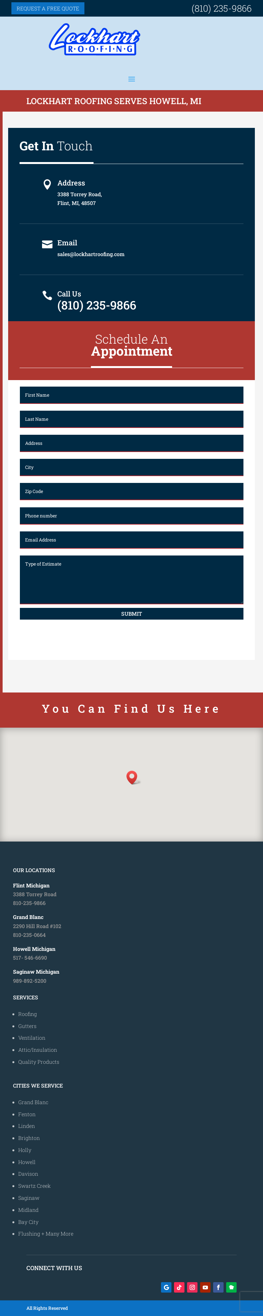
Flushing (29, 1233)
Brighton (29, 1137)
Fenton (27, 1114)
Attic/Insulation (37, 1049)
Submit (131, 613)
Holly (24, 1149)
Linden (26, 1125)
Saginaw (28, 1197)
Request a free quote (48, 8)
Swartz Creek (34, 1185)
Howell (27, 1161)
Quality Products (38, 1061)
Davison (28, 1173)
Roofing (27, 1013)
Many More (59, 1233)
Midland (28, 1209)
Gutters (27, 1025)
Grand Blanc (33, 1102)
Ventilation (31, 1037)
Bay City (28, 1221)
